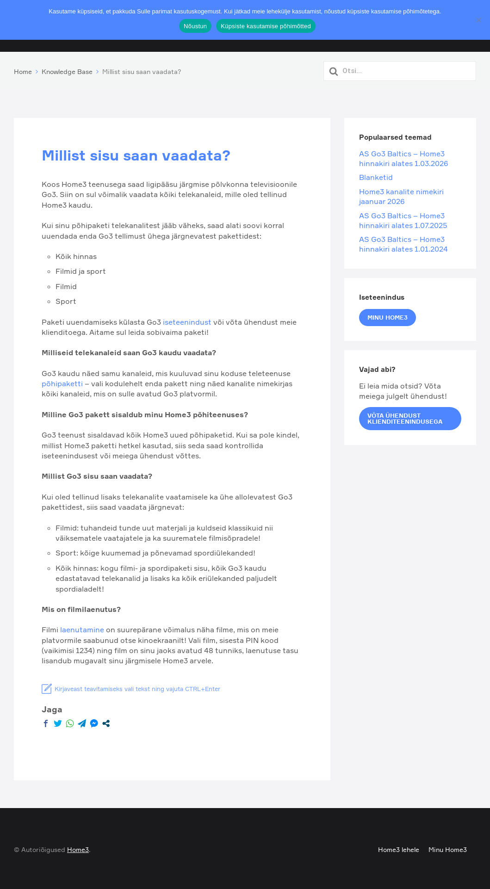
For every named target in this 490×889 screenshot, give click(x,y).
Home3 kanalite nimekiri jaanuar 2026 (401, 194)
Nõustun (195, 26)
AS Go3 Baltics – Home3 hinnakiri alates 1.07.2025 (403, 218)
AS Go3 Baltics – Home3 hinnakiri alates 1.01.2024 (403, 242)
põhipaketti (63, 381)
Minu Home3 (387, 315)
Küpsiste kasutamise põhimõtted (266, 26)
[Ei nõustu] (478, 20)
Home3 (78, 848)
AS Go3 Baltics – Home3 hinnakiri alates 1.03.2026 (403, 156)
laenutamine (83, 627)
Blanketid (376, 175)
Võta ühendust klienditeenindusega (404, 416)
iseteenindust (187, 319)
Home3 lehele (398, 848)
